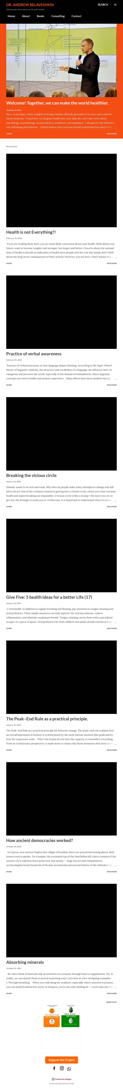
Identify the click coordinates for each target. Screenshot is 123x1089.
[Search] (103, 4)
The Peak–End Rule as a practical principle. (47, 718)
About (24, 16)
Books (39, 16)
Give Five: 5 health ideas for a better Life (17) (49, 597)
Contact (75, 16)
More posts (111, 1002)
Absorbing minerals (25, 962)
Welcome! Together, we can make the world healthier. (57, 102)
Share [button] (9, 134)
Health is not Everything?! (31, 232)
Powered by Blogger (61, 1079)
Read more (112, 134)
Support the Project (62, 1060)
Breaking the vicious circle (31, 475)
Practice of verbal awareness (34, 353)
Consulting (56, 16)
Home (10, 16)
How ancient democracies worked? (39, 840)
